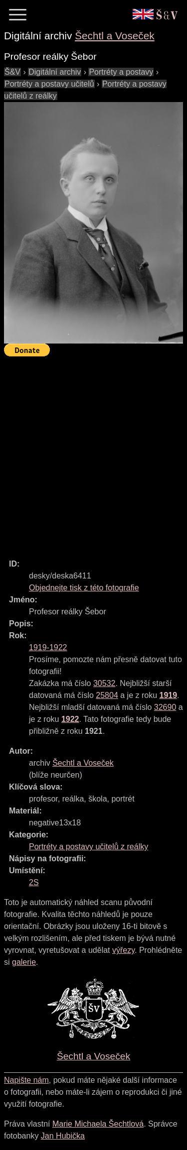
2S (34, 882)
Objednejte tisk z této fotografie (84, 587)
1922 (70, 719)
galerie (24, 962)
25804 (107, 695)
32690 (165, 707)
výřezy (123, 950)
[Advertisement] (93, 453)
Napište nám (26, 1080)
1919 (169, 695)
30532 (104, 683)
